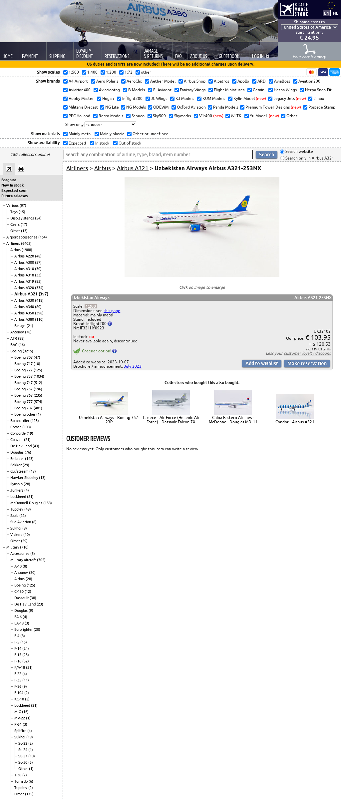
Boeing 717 (24, 364)
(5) (32, 554)
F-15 (18, 655)
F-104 (19, 693)
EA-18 (19, 623)
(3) (27, 623)
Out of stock (129, 143)
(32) (25, 661)
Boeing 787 (24, 408)
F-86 (18, 686)
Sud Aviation (21, 522)
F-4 (17, 636)
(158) (47, 503)
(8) (34, 522)
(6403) (26, 243)
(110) (39, 319)
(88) (21, 338)
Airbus (16, 250)
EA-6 (18, 617)
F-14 (18, 648)
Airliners (13, 243)
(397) (43, 294)
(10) (37, 364)
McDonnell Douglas (26, 503)
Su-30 (23, 762)
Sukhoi (16, 528)
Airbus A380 (24, 319)
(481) (38, 408)
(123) (34, 421)
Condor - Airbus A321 (294, 422)
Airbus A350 (24, 313)
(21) (30, 326)
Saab (14, 516)
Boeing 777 (24, 402)
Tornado (21, 781)
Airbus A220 (24, 256)
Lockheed (18, 497)
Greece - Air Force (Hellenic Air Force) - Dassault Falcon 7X (171, 419)
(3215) (28, 351)
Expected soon (14, 191)
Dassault (22, 598)
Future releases (14, 196)
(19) (30, 433)
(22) (22, 516)
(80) (38, 307)
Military (13, 547)
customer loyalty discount (307, 353)
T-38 (18, 775)
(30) (38, 269)
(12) (28, 592)
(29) (26, 465)
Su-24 (23, 750)
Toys (14, 212)
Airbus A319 (24, 281)
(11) (25, 680)
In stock (101, 143)
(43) (36, 446)
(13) (24, 231)
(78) (28, 332)
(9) (31, 610)
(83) (38, 281)
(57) (38, 262)
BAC (14, 345)
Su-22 (23, 743)
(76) (28, 452)
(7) (24, 775)
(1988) (27, 250)
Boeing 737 (24, 376)
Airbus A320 (24, 288)
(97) (23, 205)
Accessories (20, 554)
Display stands (22, 218)
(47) (37, 357)
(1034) (39, 376)
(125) (38, 370)
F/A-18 (20, 667)
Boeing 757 (24, 389)
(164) (42, 237)
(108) (26, 427)
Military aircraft (23, 560)
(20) (32, 573)
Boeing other (25, 414)
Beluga (20, 326)
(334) (39, 288)
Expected (77, 143)
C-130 (19, 592)
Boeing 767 (24, 395)
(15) (22, 212)
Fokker (16, 465)
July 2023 (133, 366)
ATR (14, 338)
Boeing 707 (24, 357)
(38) (33, 598)
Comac (16, 427)
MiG (18, 712)
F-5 (17, 642)
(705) (41, 560)
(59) (24, 541)
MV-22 (20, 718)
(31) (29, 667)
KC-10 (19, 699)
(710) (24, 547)
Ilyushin (17, 484)
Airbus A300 (24, 262)
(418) (39, 300)
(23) (40, 604)
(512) (38, 383)
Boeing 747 (24, 383)
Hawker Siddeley (24, 478)
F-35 (18, 680)
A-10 (18, 566)
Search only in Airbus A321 (309, 158)
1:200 (91, 306)
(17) (24, 224)
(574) (38, 402)
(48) (38, 256)
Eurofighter (24, 629)
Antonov (17, 332)
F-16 (18, 661)
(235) (38, 395)
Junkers (17, 490)
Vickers (16, 535)
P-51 (18, 724)
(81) (30, 497)
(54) (38, 218)
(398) (39, 313)
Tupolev (17, 509)
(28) (27, 484)
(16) (21, 345)
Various (13, 205)
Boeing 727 (24, 370)
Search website (298, 152)
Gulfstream (19, 471)
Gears (15, 224)
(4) (26, 490)
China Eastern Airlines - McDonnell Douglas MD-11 (233, 419)
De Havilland (21, 446)
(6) (31, 781)
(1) (38, 414)
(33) (38, 275)
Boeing (16, 351)
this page (112, 310)
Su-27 (23, 756)
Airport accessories (22, 237)
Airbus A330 (24, 300)
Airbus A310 (24, 269)
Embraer (17, 459)
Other (15, 231)
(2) (26, 693)
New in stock (12, 185)
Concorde (18, 433)
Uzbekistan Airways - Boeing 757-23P (109, 419)
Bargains (8, 180)
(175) (29, 794)
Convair (17, 440)
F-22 (18, 674)
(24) (25, 648)
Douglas (17, 452)
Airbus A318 (24, 275)
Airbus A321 (26, 294)
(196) (38, 389)
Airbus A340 (24, 307)
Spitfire (20, 731)
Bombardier (20, 421)
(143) (29, 459)
